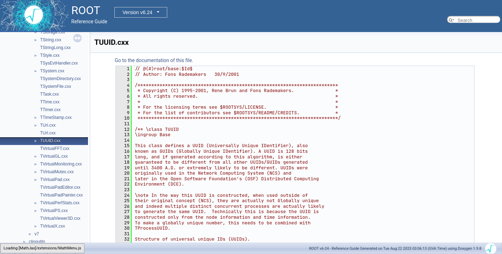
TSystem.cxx (52, 70)
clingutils (37, 241)
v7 (36, 233)
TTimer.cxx (50, 109)
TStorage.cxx (52, 32)
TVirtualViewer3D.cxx (60, 218)
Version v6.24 (137, 12)
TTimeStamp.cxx (56, 117)
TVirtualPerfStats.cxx (60, 202)
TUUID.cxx (50, 140)
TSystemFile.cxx (55, 86)
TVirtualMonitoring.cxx (61, 164)
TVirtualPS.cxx (54, 210)
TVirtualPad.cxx (55, 179)
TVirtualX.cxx (52, 226)
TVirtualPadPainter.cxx (61, 195)
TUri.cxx (48, 125)
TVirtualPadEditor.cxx (60, 187)
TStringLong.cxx (55, 47)
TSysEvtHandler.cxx (59, 63)
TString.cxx (50, 39)
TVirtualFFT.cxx (54, 148)
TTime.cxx (49, 101)
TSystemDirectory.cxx (60, 78)
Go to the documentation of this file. (154, 60)
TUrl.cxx (48, 133)
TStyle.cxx (49, 55)
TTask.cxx (49, 94)
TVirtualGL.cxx (54, 156)
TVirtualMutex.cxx (57, 171)
